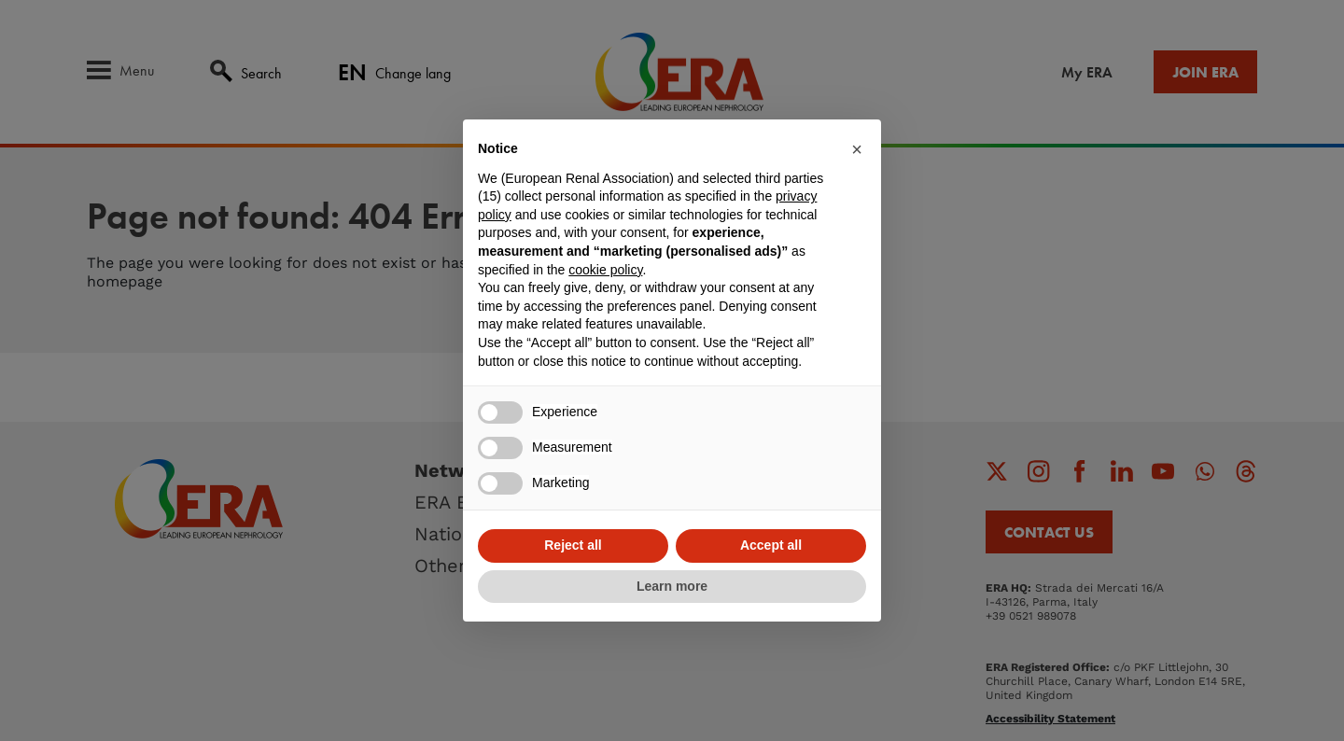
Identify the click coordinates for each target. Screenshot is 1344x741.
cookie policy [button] (605, 269)
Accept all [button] (771, 545)
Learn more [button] (672, 586)
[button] (857, 149)
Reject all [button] (572, 545)
